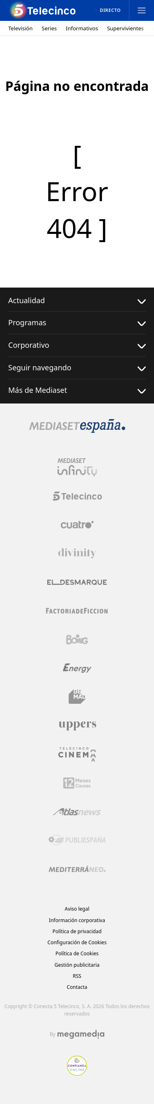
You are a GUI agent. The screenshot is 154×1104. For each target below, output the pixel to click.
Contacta (77, 987)
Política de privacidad (77, 931)
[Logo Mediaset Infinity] (77, 467)
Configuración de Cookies (77, 942)
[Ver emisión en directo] (107, 10)
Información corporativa (77, 920)
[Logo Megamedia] (80, 1034)
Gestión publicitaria (77, 964)
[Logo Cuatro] (77, 525)
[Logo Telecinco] (77, 496)
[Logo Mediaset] (77, 430)
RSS (77, 976)
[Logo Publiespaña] (77, 840)
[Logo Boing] (77, 639)
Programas (77, 322)
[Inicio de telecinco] (43, 10)
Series (49, 28)
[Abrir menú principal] (142, 10)
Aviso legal (76, 908)
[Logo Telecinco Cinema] (77, 754)
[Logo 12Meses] (77, 783)
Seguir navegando (77, 368)
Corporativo (77, 345)
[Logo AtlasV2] (77, 812)
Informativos (82, 28)
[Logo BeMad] (77, 697)
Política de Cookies (77, 953)
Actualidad (77, 300)
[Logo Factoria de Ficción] (77, 611)
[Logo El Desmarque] (77, 582)
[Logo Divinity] (77, 553)
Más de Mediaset (77, 390)
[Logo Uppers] (77, 725)
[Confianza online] (77, 1073)
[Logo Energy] (77, 668)
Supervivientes (125, 28)
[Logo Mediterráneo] (77, 869)
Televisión (20, 28)
